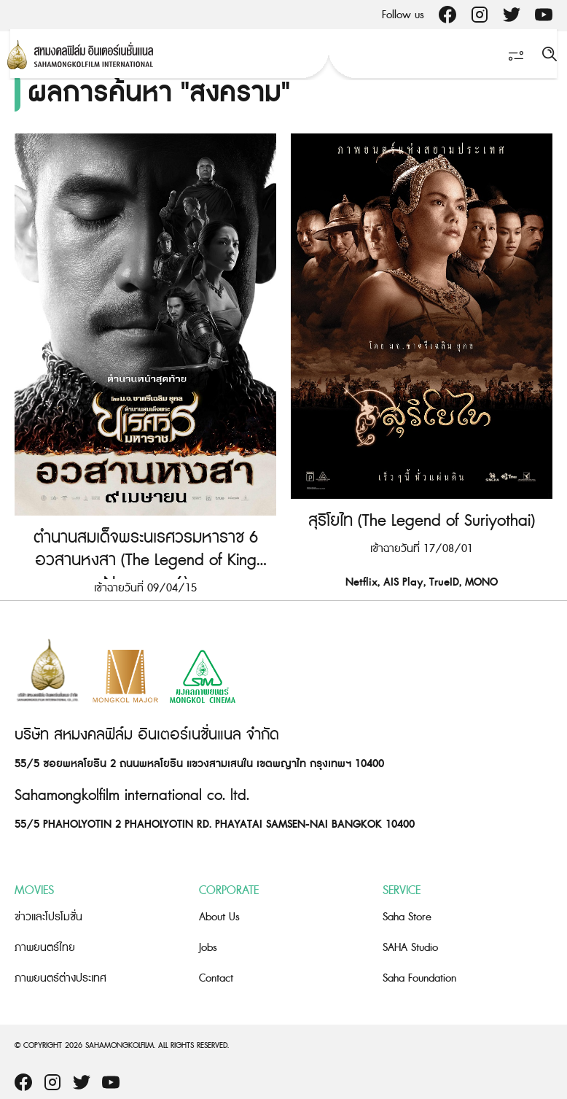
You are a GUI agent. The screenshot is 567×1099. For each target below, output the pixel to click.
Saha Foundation (419, 978)
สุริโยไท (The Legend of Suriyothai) (421, 521)
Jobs (208, 947)
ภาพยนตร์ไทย (45, 947)
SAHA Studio (410, 947)
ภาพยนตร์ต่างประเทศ (60, 978)
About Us (219, 917)
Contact (216, 978)
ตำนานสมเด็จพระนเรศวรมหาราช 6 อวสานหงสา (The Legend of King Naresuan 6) (146, 560)
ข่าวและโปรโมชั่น (48, 917)
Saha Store (407, 917)
